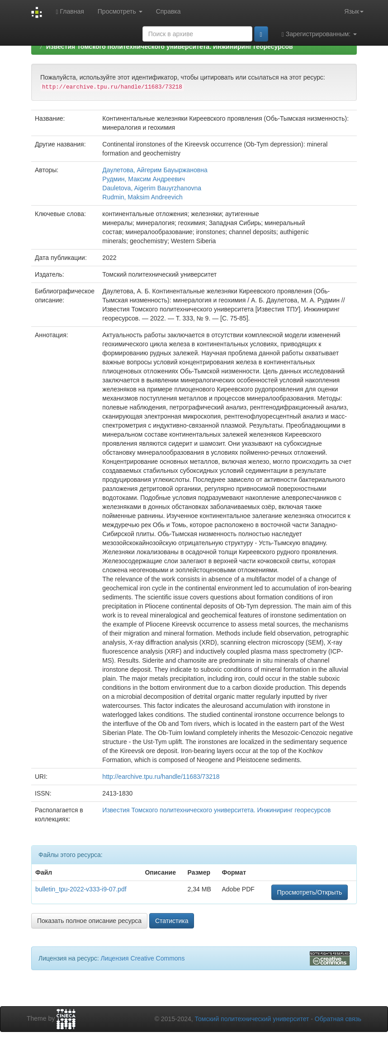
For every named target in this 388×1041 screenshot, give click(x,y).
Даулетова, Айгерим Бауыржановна (154, 170)
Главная (70, 11)
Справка (168, 11)
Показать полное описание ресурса (89, 920)
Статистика (172, 920)
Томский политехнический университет (252, 1018)
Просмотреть (120, 11)
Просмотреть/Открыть (309, 892)
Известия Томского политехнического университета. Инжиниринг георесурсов (169, 46)
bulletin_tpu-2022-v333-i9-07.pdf (81, 889)
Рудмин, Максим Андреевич (143, 179)
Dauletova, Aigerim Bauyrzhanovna (151, 188)
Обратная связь (338, 1018)
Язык (354, 11)
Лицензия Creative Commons (142, 958)
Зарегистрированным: (319, 34)
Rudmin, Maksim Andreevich (142, 197)
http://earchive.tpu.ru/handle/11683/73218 (160, 776)
